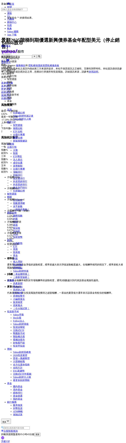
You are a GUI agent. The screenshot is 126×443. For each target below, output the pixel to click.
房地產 (10, 280)
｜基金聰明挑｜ (21, 274)
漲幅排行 (17, 172)
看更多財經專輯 (21, 380)
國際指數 (17, 215)
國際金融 (12, 212)
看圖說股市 (19, 339)
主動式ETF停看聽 (22, 374)
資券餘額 (17, 166)
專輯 (9, 349)
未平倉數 (17, 206)
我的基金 (17, 399)
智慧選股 (17, 125)
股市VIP (11, 122)
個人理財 (17, 261)
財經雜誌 (17, 268)
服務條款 (20, 65)
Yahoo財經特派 (21, 271)
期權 (9, 197)
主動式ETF (18, 330)
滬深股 (16, 228)
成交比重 (17, 162)
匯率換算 (17, 405)
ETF (15, 246)
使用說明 (93, 71)
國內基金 (17, 386)
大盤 (15, 150)
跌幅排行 (17, 175)
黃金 (15, 255)
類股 (15, 153)
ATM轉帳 (18, 411)
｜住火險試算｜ (21, 308)
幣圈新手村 (19, 333)
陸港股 (16, 252)
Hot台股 (17, 318)
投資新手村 (13, 311)
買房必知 (17, 286)
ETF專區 (17, 156)
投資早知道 (19, 346)
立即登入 (6, 62)
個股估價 (17, 137)
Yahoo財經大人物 (22, 119)
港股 (15, 225)
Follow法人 (18, 321)
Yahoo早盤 (18, 314)
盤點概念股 (19, 336)
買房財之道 (19, 289)
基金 (9, 383)
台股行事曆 (19, 134)
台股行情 (12, 147)
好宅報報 (17, 293)
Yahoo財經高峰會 (22, 352)
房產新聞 (17, 283)
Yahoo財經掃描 (21, 324)
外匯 (15, 219)
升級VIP (5, 441)
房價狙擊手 (19, 296)
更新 (37, 434)
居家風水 (17, 305)
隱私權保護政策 (36, 65)
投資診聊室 (19, 327)
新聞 (9, 240)
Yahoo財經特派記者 (23, 116)
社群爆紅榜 (19, 112)
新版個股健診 (20, 141)
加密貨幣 (17, 237)
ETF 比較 (17, 131)
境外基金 (17, 389)
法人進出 (17, 159)
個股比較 (17, 128)
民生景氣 (17, 264)
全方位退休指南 (21, 364)
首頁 (9, 109)
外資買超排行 (20, 181)
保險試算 (17, 414)
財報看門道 (19, 343)
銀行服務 (12, 402)
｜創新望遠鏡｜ (21, 277)
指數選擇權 (19, 203)
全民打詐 (17, 367)
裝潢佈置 (17, 302)
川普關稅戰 (19, 361)
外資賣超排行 (20, 184)
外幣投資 (17, 408)
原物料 (16, 231)
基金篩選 (17, 396)
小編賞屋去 (19, 299)
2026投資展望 (20, 355)
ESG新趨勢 (19, 371)
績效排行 (17, 392)
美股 (15, 249)
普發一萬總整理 (21, 358)
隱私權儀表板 (52, 65)
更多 (6, 421)
